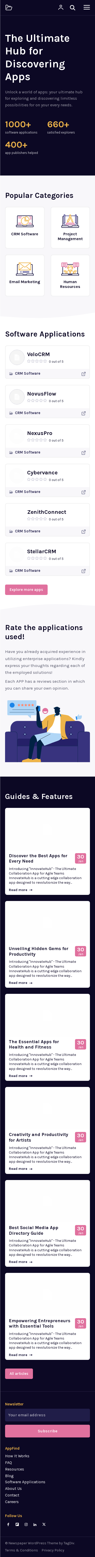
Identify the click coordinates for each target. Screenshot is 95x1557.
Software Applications (25, 1481)
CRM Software (27, 373)
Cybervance (42, 472)
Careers (12, 1501)
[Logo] (9, 7)
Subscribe (48, 1431)
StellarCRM (41, 551)
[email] (47, 1415)
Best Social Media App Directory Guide (33, 1230)
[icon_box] (24, 225)
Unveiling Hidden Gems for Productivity (38, 951)
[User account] (61, 7)
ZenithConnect (46, 512)
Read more (20, 890)
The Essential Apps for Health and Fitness (34, 1044)
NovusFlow (41, 393)
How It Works (17, 1455)
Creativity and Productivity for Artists (38, 1137)
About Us (13, 1488)
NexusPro (39, 433)
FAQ (8, 1462)
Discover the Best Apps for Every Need (38, 858)
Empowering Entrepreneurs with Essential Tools (39, 1323)
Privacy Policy (53, 1550)
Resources (14, 1469)
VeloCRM (38, 354)
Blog (9, 1475)
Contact (12, 1495)
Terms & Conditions (21, 1550)
